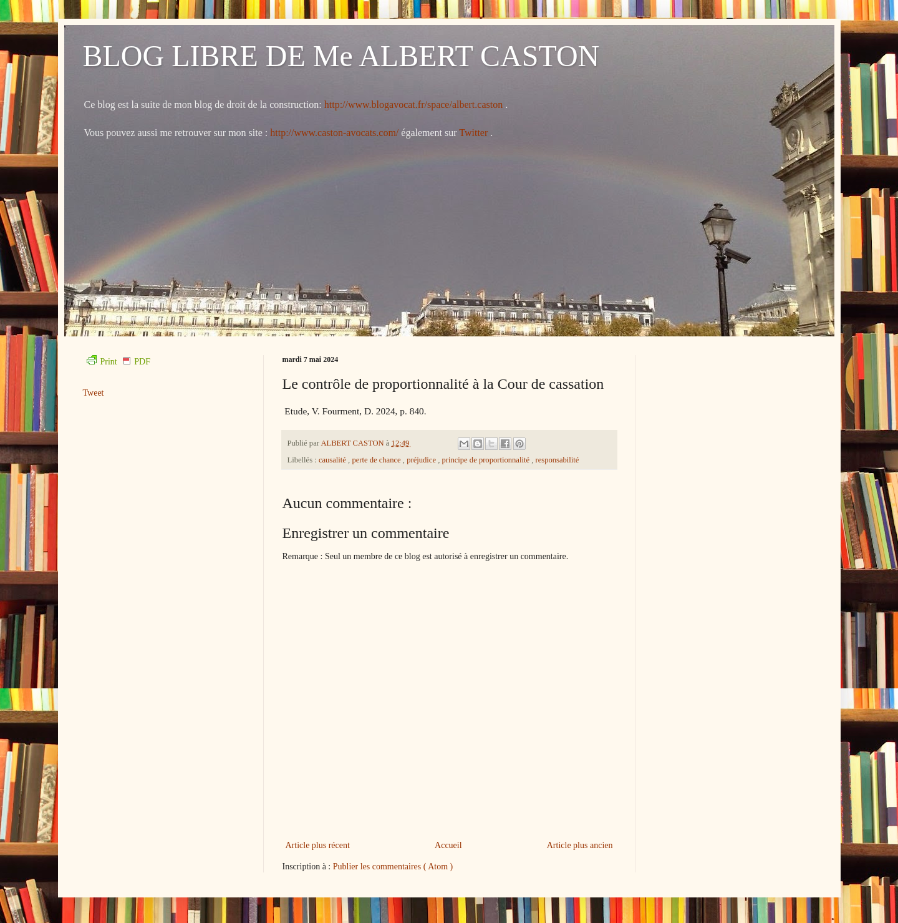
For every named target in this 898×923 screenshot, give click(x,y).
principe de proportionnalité (486, 460)
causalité (333, 460)
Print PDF (118, 361)
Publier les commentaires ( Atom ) (393, 866)
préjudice (422, 460)
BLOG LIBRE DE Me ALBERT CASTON (341, 55)
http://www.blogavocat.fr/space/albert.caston (414, 104)
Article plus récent (318, 845)
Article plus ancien (580, 845)
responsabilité (557, 460)
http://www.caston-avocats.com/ (334, 132)
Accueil (448, 845)
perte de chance (377, 460)
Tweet (93, 393)
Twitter (474, 132)
